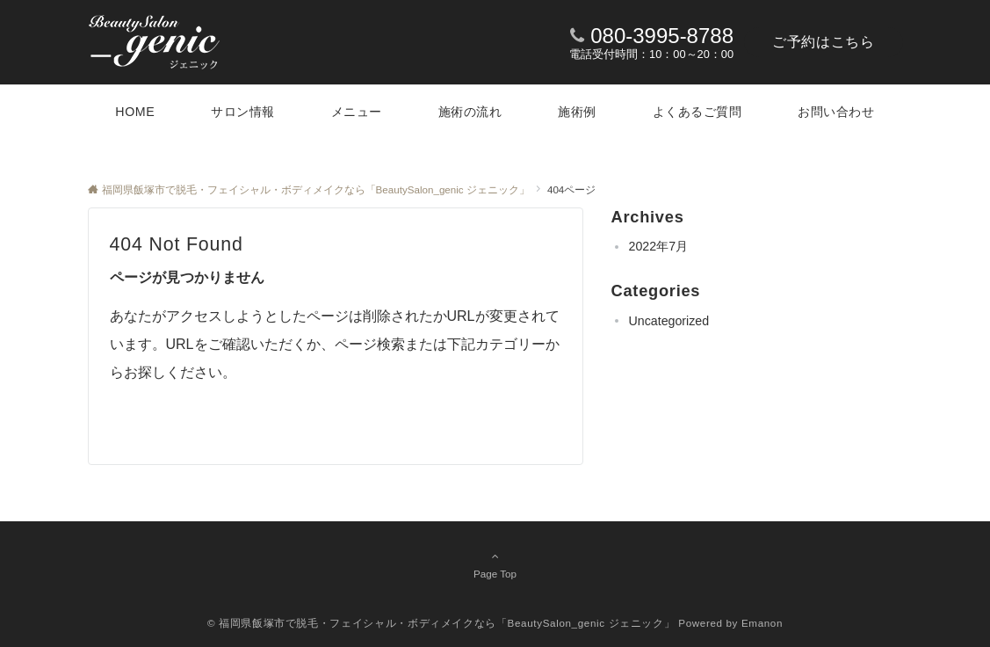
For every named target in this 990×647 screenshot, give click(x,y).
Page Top (495, 564)
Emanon (762, 623)
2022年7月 (659, 246)
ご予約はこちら (823, 41)
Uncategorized (669, 321)
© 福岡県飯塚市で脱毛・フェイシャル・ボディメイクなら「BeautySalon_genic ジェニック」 (441, 623)
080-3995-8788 (661, 35)
